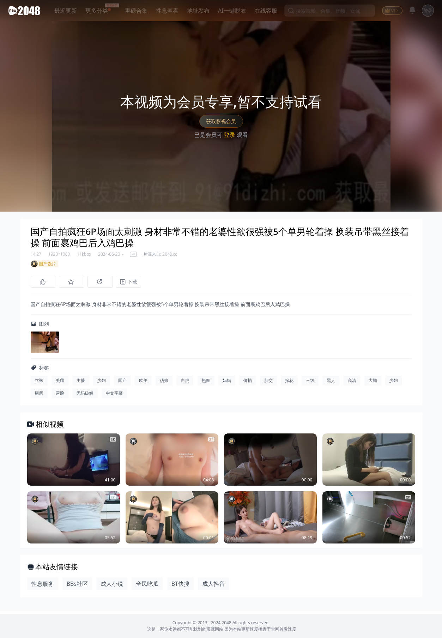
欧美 (143, 383)
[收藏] (74, 282)
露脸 (60, 396)
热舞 (206, 383)
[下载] (136, 282)
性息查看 (167, 10)
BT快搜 (180, 586)
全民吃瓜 (147, 586)
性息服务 (42, 586)
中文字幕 (114, 396)
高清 (351, 383)
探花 (289, 383)
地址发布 (198, 10)
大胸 (373, 383)
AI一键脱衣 (232, 10)
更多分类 (96, 10)
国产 (122, 383)
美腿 (60, 383)
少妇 (101, 383)
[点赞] (43, 282)
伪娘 (164, 383)
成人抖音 (213, 586)
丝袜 (39, 383)
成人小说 (112, 586)
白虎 (185, 383)
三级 (310, 383)
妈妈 (227, 383)
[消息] (412, 10)
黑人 (331, 383)
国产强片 (43, 263)
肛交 (268, 383)
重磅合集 (136, 10)
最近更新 (65, 10)
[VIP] (392, 10)
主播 (81, 383)
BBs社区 (77, 586)
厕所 (39, 396)
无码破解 (85, 396)
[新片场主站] (25, 11)
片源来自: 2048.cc (160, 254)
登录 (428, 10)
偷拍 (247, 383)
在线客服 (266, 10)
